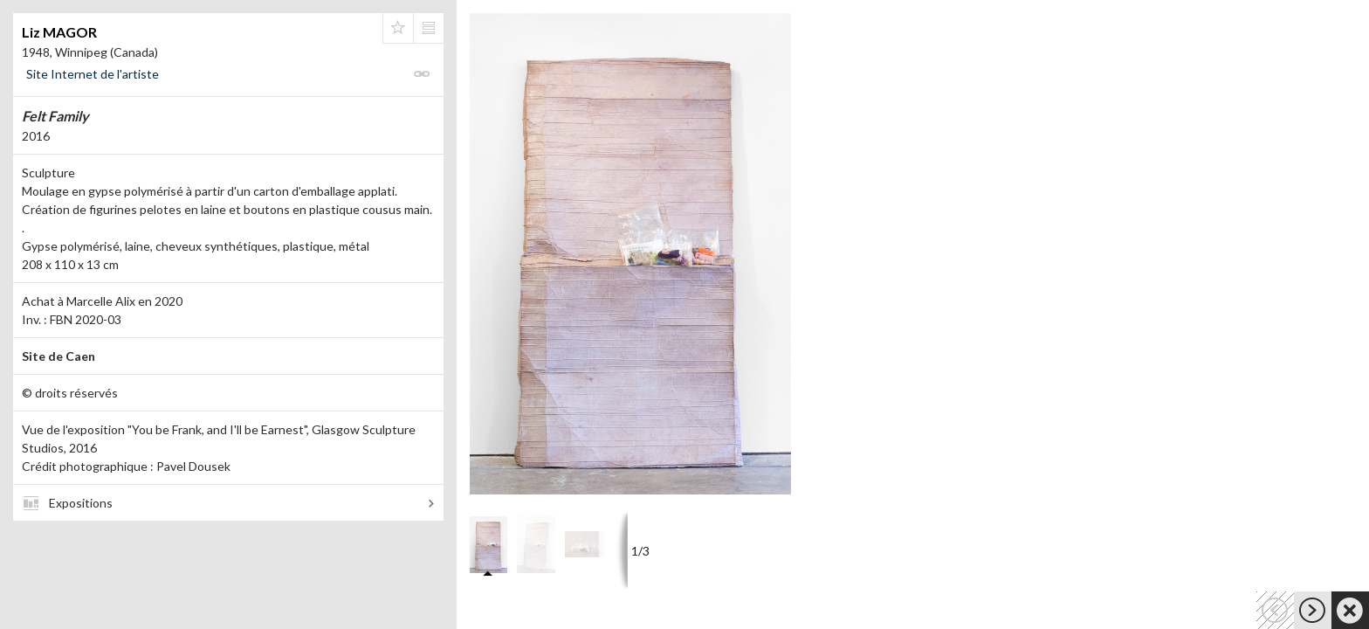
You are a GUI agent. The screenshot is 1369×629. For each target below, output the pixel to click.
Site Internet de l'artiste (92, 73)
